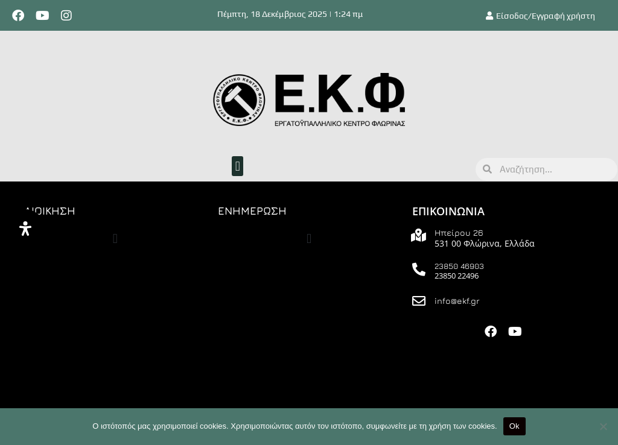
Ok (514, 426)
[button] (237, 166)
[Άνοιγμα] (25, 228)
